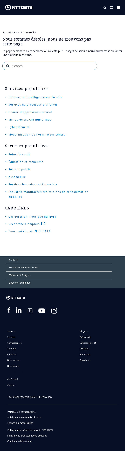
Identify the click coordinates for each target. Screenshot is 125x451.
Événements (85, 337)
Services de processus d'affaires (33, 104)
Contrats (11, 385)
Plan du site (85, 360)
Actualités (84, 348)
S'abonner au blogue (19, 282)
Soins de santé (19, 154)
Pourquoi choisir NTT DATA (29, 231)
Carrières (11, 354)
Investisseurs (86, 343)
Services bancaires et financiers (33, 184)
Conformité (12, 379)
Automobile (17, 177)
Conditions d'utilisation (19, 441)
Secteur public (19, 169)
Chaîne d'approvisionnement (30, 112)
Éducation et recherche (26, 162)
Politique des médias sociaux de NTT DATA (30, 430)
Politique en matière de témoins (24, 417)
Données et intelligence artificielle (35, 97)
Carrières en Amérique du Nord (32, 216)
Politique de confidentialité (21, 411)
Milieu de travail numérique (30, 119)
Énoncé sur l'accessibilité (20, 422)
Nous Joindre (111, 7)
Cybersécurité (19, 127)
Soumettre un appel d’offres (24, 267)
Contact (13, 260)
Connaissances (14, 343)
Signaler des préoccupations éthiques (27, 435)
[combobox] (49, 66)
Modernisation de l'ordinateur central (37, 134)
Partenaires (85, 354)
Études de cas (13, 360)
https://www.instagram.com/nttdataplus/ (54, 311)
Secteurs (11, 331)
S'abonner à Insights (19, 275)
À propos (11, 348)
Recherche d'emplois (24, 224)
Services (11, 337)
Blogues (84, 331)
